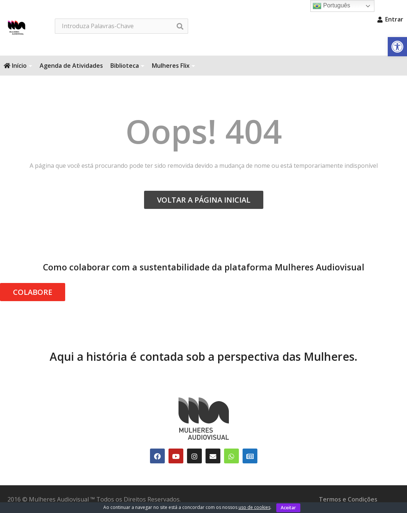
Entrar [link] (390, 19)
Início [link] (18, 65)
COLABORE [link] (32, 292)
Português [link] (331, 5)
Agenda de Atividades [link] (71, 65)
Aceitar (288, 507)
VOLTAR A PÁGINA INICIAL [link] (203, 200)
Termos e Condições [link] (348, 499)
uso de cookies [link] (254, 507)
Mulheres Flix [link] (173, 65)
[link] (397, 46)
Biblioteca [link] (127, 65)
